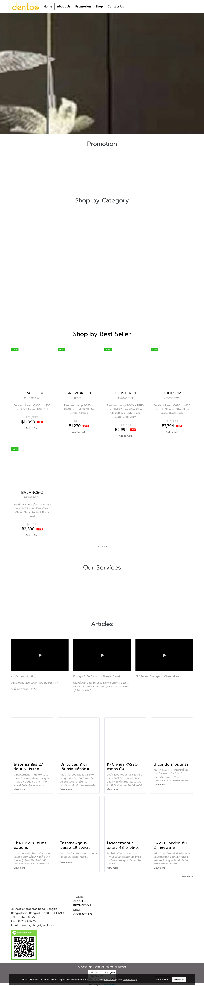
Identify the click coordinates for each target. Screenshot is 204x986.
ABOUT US (80, 901)
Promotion (83, 6)
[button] (129, 6)
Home (48, 6)
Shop (99, 6)
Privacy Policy (110, 979)
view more (102, 546)
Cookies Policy (130, 979)
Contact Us (116, 6)
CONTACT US (82, 914)
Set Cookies (162, 979)
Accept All (179, 979)
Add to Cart (32, 428)
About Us (63, 6)
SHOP (77, 910)
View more (20, 789)
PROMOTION (82, 905)
